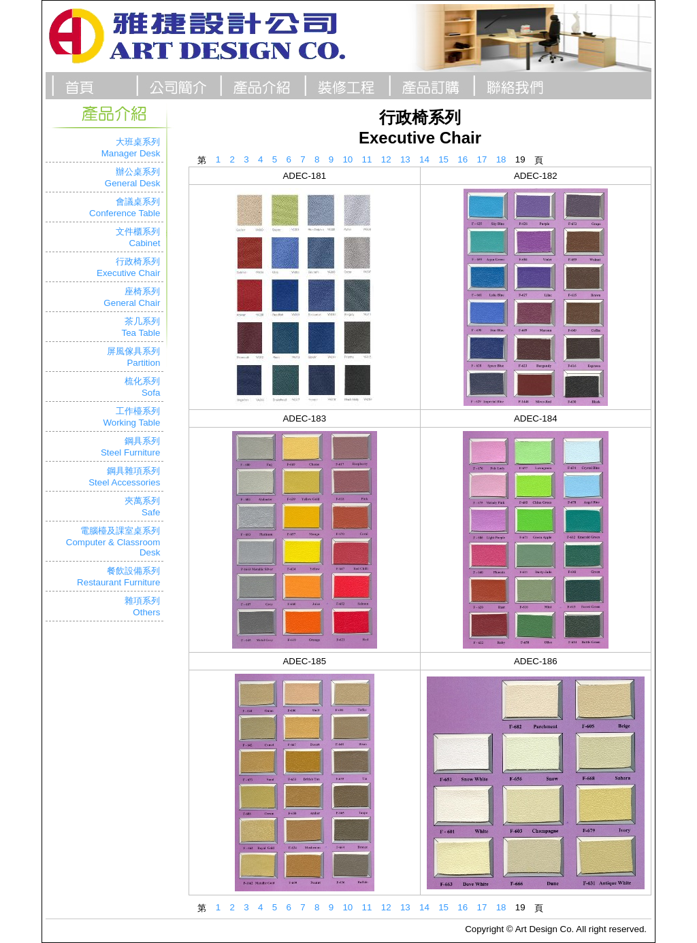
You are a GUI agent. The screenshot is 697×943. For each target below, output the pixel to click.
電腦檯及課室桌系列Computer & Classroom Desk (113, 542)
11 (367, 159)
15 (443, 159)
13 (405, 159)
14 (424, 159)
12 (386, 159)
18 (501, 159)
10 (347, 159)
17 (482, 159)
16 (462, 159)
